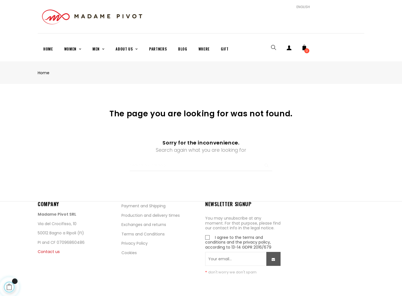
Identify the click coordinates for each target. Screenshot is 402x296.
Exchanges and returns (143, 224)
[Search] (201, 163)
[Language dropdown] (301, 7)
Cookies (129, 253)
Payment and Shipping (143, 206)
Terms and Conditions (143, 234)
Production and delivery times (150, 215)
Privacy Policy (134, 243)
